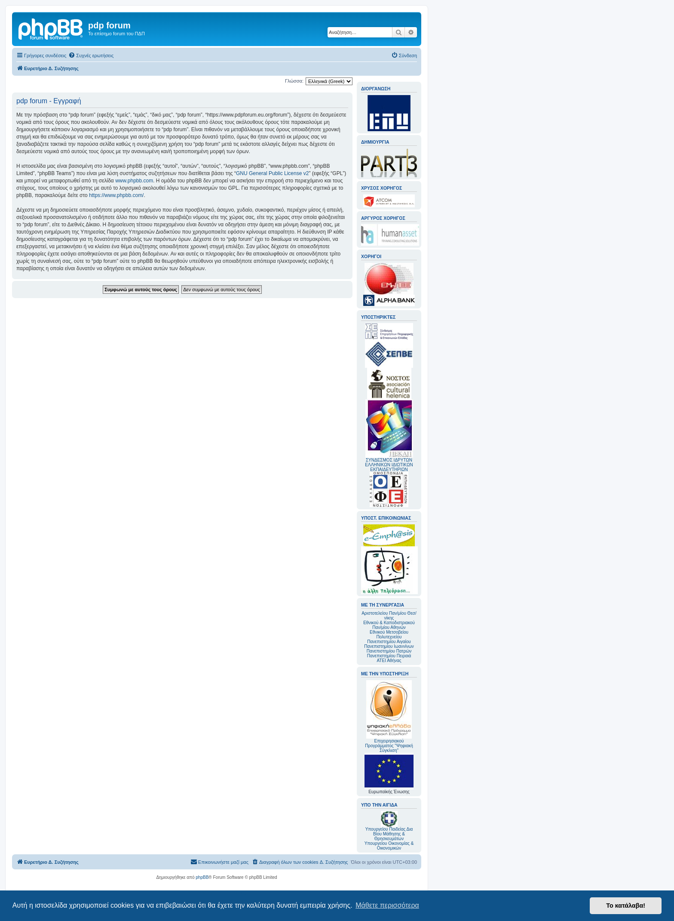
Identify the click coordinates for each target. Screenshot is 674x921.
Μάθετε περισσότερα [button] (387, 905)
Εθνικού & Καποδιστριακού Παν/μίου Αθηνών (389, 625)
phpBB (202, 877)
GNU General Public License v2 (272, 173)
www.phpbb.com (134, 181)
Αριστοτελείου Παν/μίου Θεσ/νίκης (389, 615)
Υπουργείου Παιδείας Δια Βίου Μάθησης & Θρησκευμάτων (389, 834)
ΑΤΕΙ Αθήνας (389, 660)
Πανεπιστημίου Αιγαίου (389, 641)
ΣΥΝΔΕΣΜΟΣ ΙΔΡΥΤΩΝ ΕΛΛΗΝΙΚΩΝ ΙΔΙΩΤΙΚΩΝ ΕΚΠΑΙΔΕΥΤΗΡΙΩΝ (389, 465)
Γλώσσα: (294, 80)
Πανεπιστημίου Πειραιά (389, 655)
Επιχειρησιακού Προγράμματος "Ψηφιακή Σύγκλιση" (389, 716)
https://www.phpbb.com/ (116, 195)
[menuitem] (90, 55)
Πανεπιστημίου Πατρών (389, 651)
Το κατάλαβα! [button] (625, 905)
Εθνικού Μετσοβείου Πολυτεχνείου (389, 634)
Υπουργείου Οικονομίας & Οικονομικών (389, 845)
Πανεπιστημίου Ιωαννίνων (389, 646)
